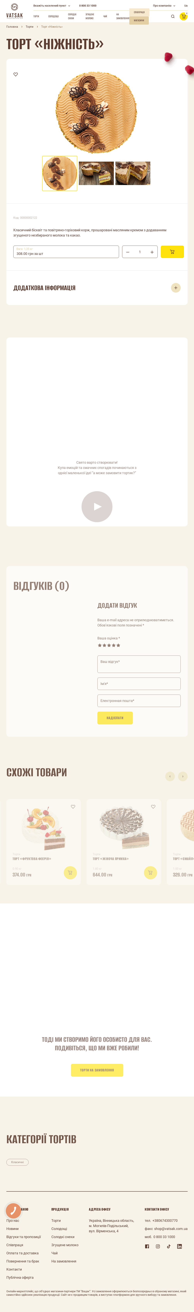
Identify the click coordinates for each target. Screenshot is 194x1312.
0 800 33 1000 (87, 5)
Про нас (12, 1221)
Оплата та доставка (22, 1253)
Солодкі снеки (72, 16)
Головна (12, 26)
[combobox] (66, 252)
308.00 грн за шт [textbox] (30, 254)
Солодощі (53, 16)
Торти (36, 16)
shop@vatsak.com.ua (171, 1229)
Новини (12, 1229)
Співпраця (14, 1245)
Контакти (14, 1269)
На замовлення (122, 16)
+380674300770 (165, 1221)
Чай (105, 16)
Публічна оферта (20, 1277)
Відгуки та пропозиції (23, 1237)
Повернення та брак (22, 1261)
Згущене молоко (90, 16)
